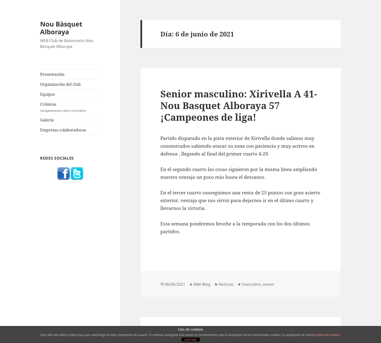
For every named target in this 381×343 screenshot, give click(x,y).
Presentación (52, 74)
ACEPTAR (190, 339)
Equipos (47, 94)
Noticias (226, 284)
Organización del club (60, 84)
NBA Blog (201, 284)
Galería (47, 120)
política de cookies (328, 335)
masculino (251, 284)
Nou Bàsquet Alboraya (61, 27)
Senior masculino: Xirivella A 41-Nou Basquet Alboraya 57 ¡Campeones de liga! (238, 105)
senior (268, 284)
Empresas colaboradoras (63, 130)
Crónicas (70, 107)
